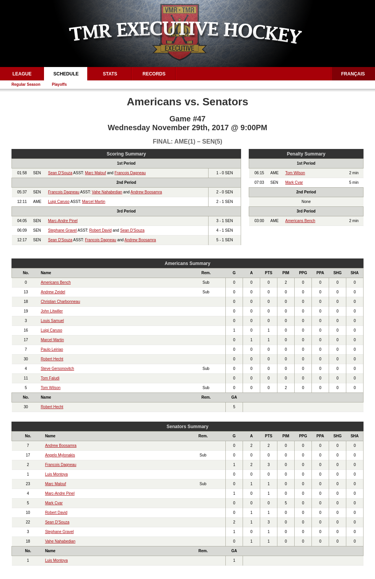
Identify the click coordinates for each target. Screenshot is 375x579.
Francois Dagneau (130, 173)
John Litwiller (52, 311)
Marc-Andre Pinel (63, 221)
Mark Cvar (294, 182)
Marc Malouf (95, 173)
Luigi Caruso (59, 202)
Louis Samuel (52, 321)
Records (153, 74)
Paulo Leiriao (52, 349)
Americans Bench (300, 221)
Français (353, 74)
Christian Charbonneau (60, 301)
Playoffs (59, 84)
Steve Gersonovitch (57, 368)
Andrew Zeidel (53, 292)
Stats (110, 74)
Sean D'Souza (60, 173)
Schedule (65, 74)
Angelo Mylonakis (60, 455)
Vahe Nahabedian (107, 192)
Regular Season (26, 84)
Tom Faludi (50, 378)
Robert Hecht (52, 359)
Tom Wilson (295, 173)
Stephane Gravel (62, 230)
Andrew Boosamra (146, 192)
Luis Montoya (56, 474)
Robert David (100, 230)
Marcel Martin (93, 202)
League (21, 74)
